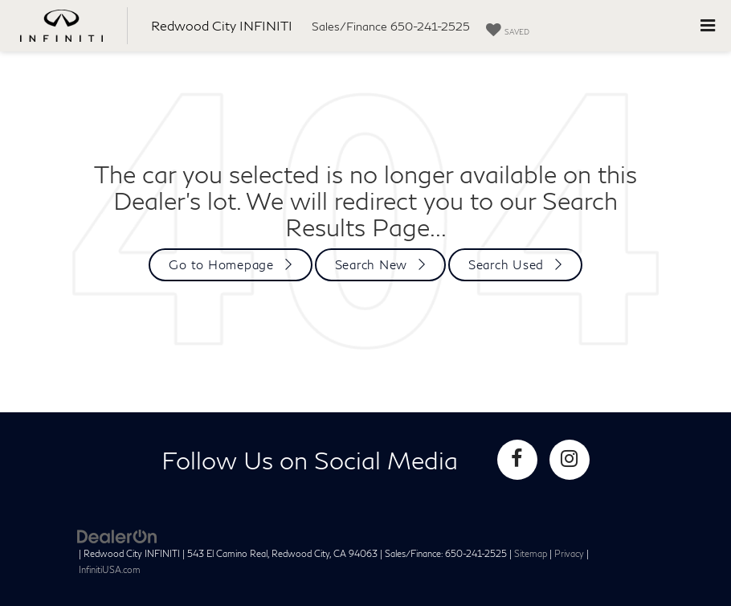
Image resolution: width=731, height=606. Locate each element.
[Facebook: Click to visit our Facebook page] (517, 460)
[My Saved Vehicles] (507, 30)
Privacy (569, 553)
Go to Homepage (221, 264)
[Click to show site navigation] (707, 25)
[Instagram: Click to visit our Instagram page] (569, 460)
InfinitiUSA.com (110, 569)
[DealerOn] (117, 536)
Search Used (506, 264)
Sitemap (530, 553)
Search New (371, 264)
